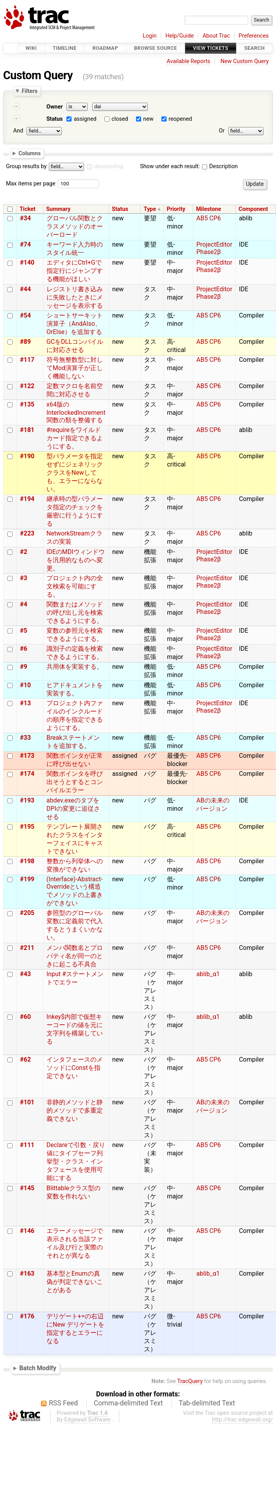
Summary (58, 209)
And (18, 130)
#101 (27, 1102)
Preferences (253, 36)
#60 (25, 1016)
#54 (25, 315)
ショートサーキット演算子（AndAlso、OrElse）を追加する (75, 324)
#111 (27, 1145)
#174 (27, 773)
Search (254, 48)
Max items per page (30, 183)
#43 (25, 974)
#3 (23, 578)
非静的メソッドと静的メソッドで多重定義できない (75, 1110)
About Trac (216, 36)
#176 (27, 1316)
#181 (27, 430)
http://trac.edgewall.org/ (242, 1419)
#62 (25, 1059)
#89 (25, 341)
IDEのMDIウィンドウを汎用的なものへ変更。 (76, 560)
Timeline (65, 48)
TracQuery (190, 1381)
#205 (27, 913)
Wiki (31, 48)
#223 (27, 533)
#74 (25, 244)
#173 (27, 755)
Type (150, 209)
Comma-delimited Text (128, 1403)
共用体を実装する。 (75, 666)
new (148, 119)
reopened (180, 119)
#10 (25, 685)
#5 (23, 630)
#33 (25, 737)
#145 (27, 1188)
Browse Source (155, 48)
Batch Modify (37, 1368)
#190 (27, 456)
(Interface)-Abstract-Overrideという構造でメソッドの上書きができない (75, 891)
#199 (27, 879)
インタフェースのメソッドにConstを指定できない (75, 1068)
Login (150, 36)
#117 (27, 359)
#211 (27, 947)
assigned (85, 119)
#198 (27, 861)
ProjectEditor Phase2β (214, 248)
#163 (27, 1273)
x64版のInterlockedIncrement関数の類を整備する (76, 412)
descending (108, 166)
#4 (23, 604)
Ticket (27, 209)
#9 (23, 666)
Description (220, 166)
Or (222, 130)
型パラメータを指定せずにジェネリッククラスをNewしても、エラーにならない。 (75, 472)
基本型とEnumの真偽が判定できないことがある (75, 1282)
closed (119, 119)
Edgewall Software (87, 1419)
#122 (27, 386)
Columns (29, 153)
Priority (176, 209)
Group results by (26, 166)
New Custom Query (244, 61)
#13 (25, 703)
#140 (27, 262)
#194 (27, 499)
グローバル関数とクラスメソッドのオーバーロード (75, 226)
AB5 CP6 (208, 218)
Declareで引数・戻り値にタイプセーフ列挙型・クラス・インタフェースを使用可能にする (76, 1161)
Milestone (208, 209)
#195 (27, 826)
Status (55, 119)
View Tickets (210, 48)
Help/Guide (179, 36)
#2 (23, 552)
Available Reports (188, 61)
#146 (27, 1230)
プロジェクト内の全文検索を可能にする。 (75, 586)
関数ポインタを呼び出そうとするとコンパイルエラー (75, 782)
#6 (23, 648)
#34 (25, 218)
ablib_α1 (208, 974)
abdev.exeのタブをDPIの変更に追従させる (73, 809)
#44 (25, 289)
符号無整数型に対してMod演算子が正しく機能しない (75, 368)
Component (253, 209)
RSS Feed (63, 1403)
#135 (27, 404)
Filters (29, 91)
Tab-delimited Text (207, 1403)
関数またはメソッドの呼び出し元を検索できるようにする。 (75, 613)
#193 (27, 800)
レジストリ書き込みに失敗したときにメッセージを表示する (75, 297)
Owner (55, 106)
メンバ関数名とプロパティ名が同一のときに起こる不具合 (75, 956)
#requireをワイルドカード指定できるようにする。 (75, 438)
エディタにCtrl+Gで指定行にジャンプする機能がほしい (75, 271)
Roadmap (105, 48)
